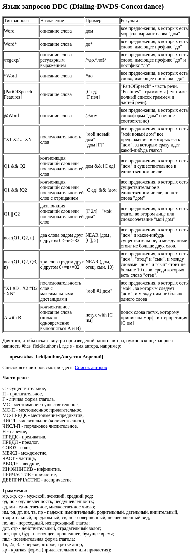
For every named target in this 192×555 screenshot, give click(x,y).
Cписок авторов (91, 367)
